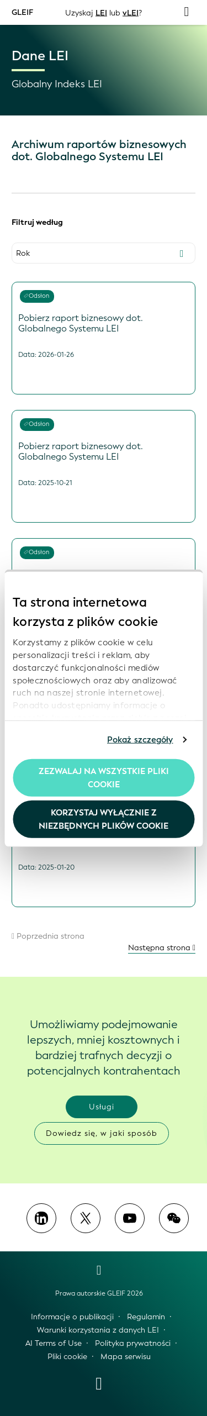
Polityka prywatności (133, 1343)
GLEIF (22, 12)
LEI (101, 12)
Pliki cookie (67, 1356)
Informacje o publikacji (72, 1317)
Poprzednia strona (48, 936)
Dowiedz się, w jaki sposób (101, 1133)
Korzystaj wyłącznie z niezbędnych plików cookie (103, 819)
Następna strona (161, 948)
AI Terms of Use (53, 1343)
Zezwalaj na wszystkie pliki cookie (104, 777)
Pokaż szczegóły (140, 739)
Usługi (101, 1107)
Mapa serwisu (125, 1356)
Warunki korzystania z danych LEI (98, 1330)
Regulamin (146, 1317)
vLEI (131, 12)
